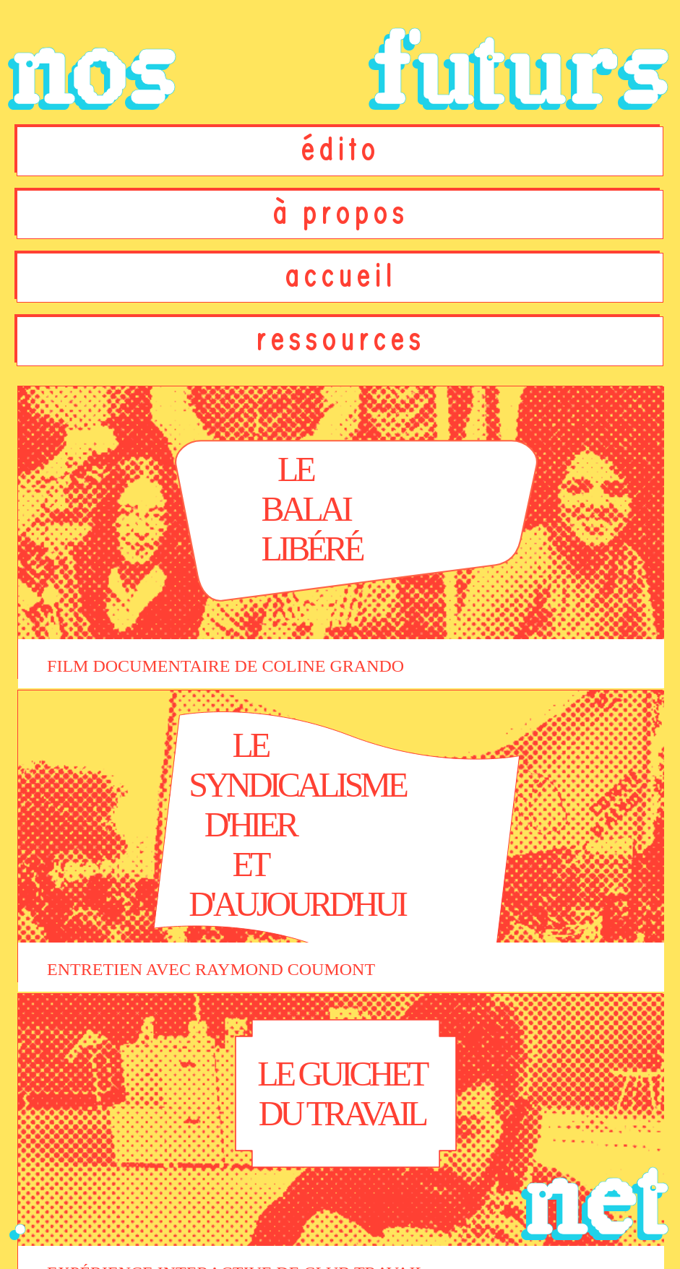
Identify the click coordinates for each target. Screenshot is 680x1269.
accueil (340, 276)
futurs (520, 69)
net (596, 1199)
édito (340, 150)
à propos (340, 213)
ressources (340, 340)
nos (93, 69)
